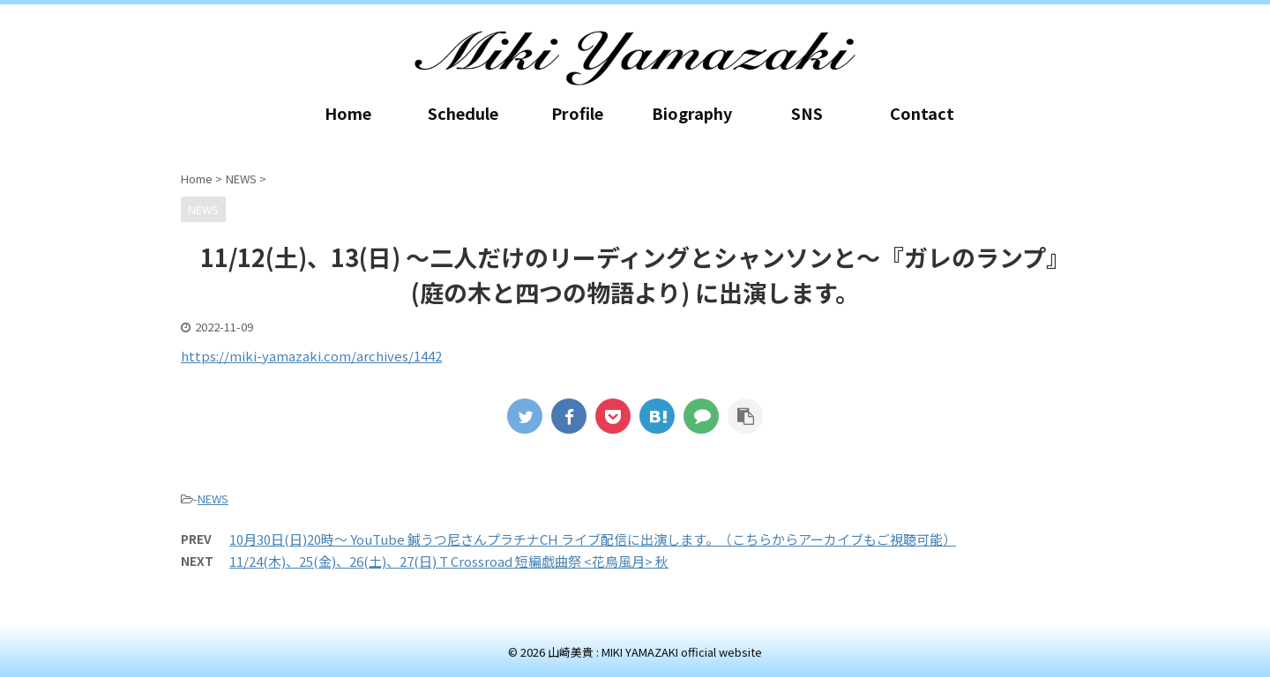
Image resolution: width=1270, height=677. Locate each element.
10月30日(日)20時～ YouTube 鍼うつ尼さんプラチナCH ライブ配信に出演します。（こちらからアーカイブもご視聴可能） (592, 539)
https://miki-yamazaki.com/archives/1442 (311, 355)
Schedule (463, 112)
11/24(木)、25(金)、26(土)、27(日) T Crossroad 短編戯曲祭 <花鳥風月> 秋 (449, 561)
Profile (577, 112)
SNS (807, 112)
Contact (922, 112)
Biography (692, 112)
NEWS (213, 498)
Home (348, 112)
